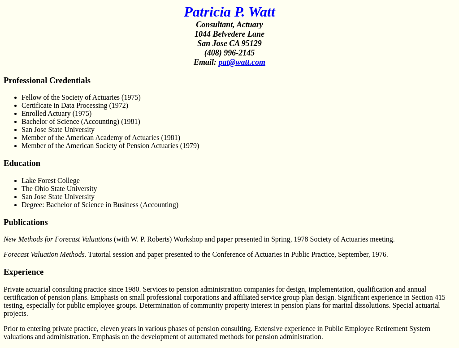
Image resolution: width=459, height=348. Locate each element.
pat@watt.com (242, 62)
